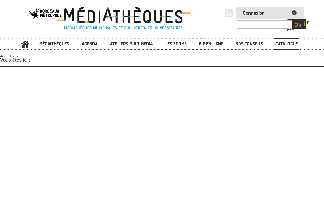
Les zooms (176, 44)
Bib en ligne (211, 44)
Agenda (90, 44)
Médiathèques (54, 44)
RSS (229, 13)
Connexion (254, 13)
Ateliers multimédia (131, 44)
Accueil (25, 44)
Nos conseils (249, 44)
